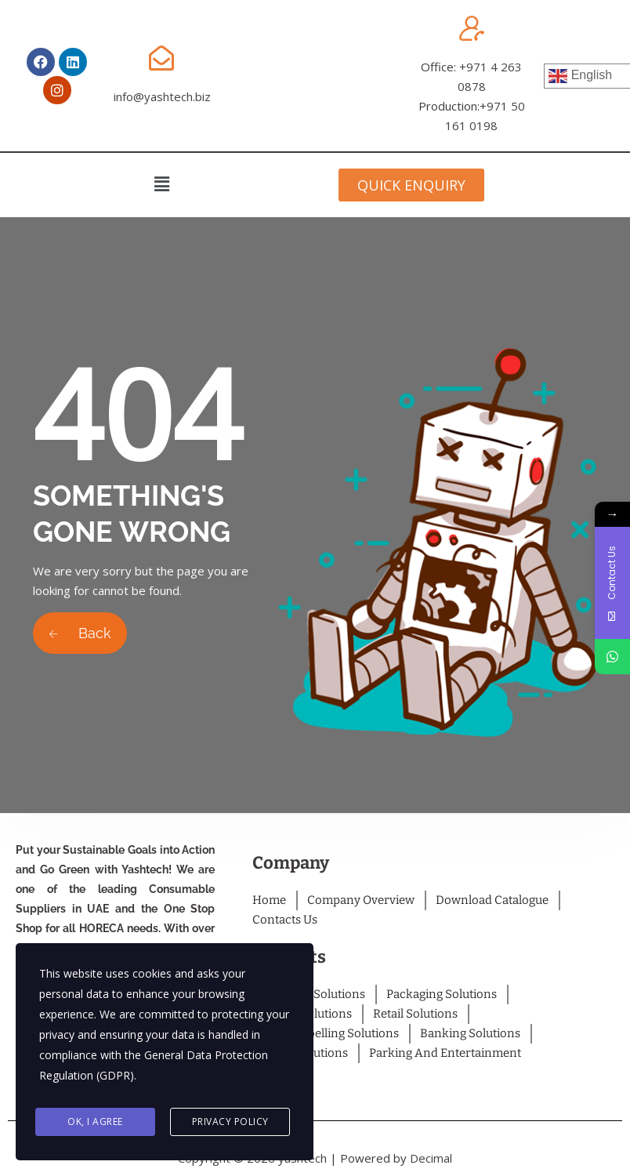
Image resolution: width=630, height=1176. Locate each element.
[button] (161, 183)
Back (80, 633)
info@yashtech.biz (162, 96)
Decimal (431, 1158)
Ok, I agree (95, 1122)
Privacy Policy (230, 1122)
